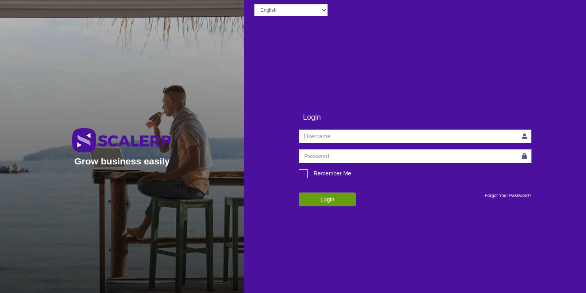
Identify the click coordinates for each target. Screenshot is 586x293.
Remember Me (325, 173)
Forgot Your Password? (508, 195)
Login (327, 199)
